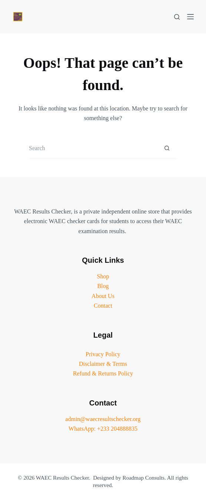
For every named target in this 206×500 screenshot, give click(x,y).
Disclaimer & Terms (103, 364)
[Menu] (190, 16)
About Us (103, 296)
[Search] (177, 17)
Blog (103, 286)
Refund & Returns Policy (103, 373)
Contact (103, 305)
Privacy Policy (103, 354)
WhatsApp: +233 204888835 (103, 429)
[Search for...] (93, 148)
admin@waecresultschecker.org (102, 419)
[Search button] (167, 148)
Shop (103, 276)
